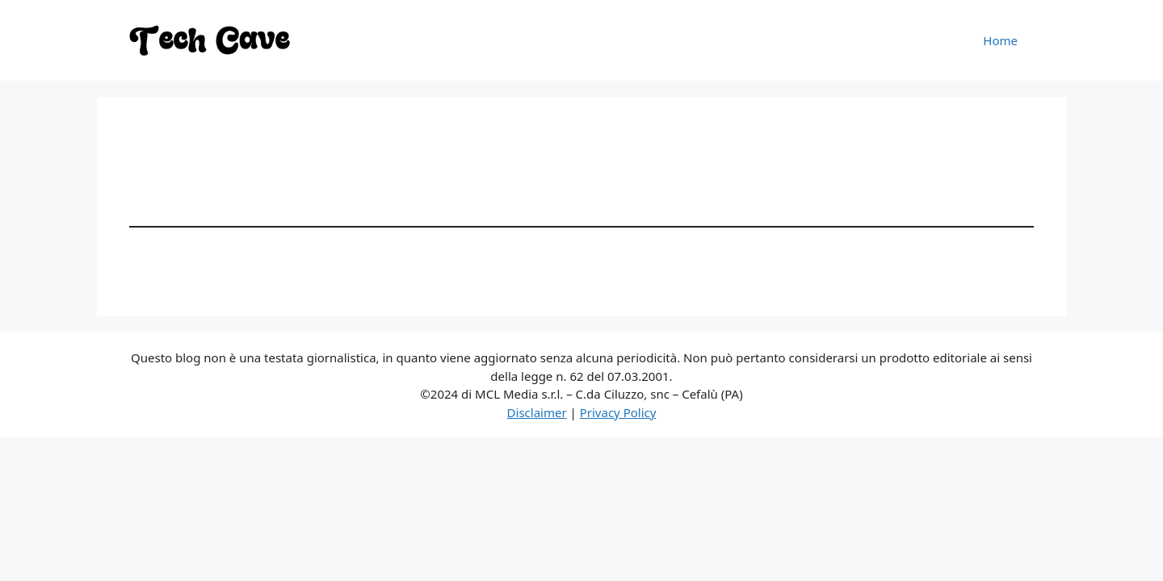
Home (1000, 40)
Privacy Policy (618, 412)
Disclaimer (537, 412)
